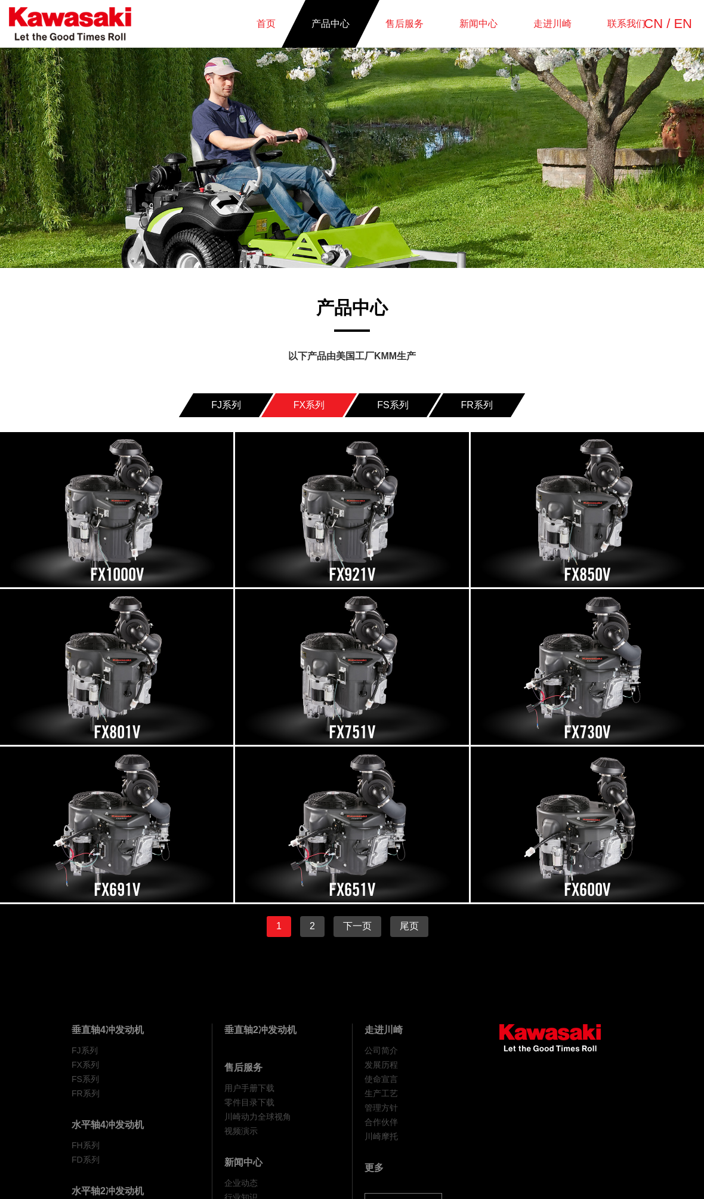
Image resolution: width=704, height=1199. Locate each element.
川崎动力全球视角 (257, 1116)
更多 (374, 1168)
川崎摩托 (381, 1136)
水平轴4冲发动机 (108, 1125)
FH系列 (86, 1145)
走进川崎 (384, 1030)
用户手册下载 (249, 1088)
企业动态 (241, 1183)
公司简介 (381, 1050)
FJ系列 (85, 1050)
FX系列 (85, 1064)
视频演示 (241, 1131)
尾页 (409, 926)
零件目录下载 (249, 1102)
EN (683, 23)
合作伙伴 (381, 1122)
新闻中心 (243, 1162)
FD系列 (86, 1159)
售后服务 (243, 1067)
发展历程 (381, 1064)
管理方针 (381, 1107)
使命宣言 (381, 1079)
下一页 (357, 926)
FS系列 (85, 1079)
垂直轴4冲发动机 (108, 1030)
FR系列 (86, 1093)
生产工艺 (381, 1093)
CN (653, 23)
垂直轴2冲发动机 (260, 1030)
